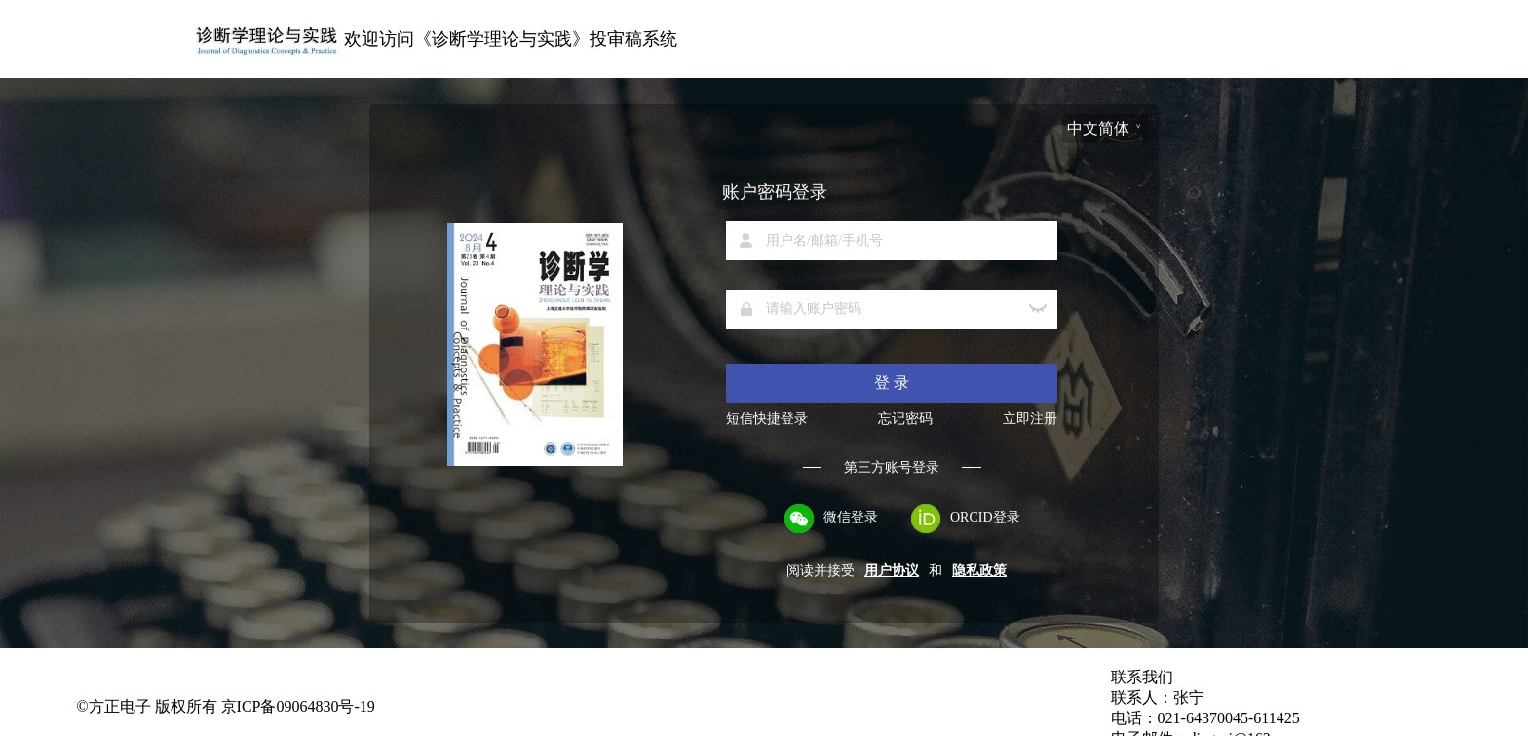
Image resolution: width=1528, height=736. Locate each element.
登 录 (891, 382)
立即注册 (1030, 419)
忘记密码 (905, 419)
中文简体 (1098, 128)
